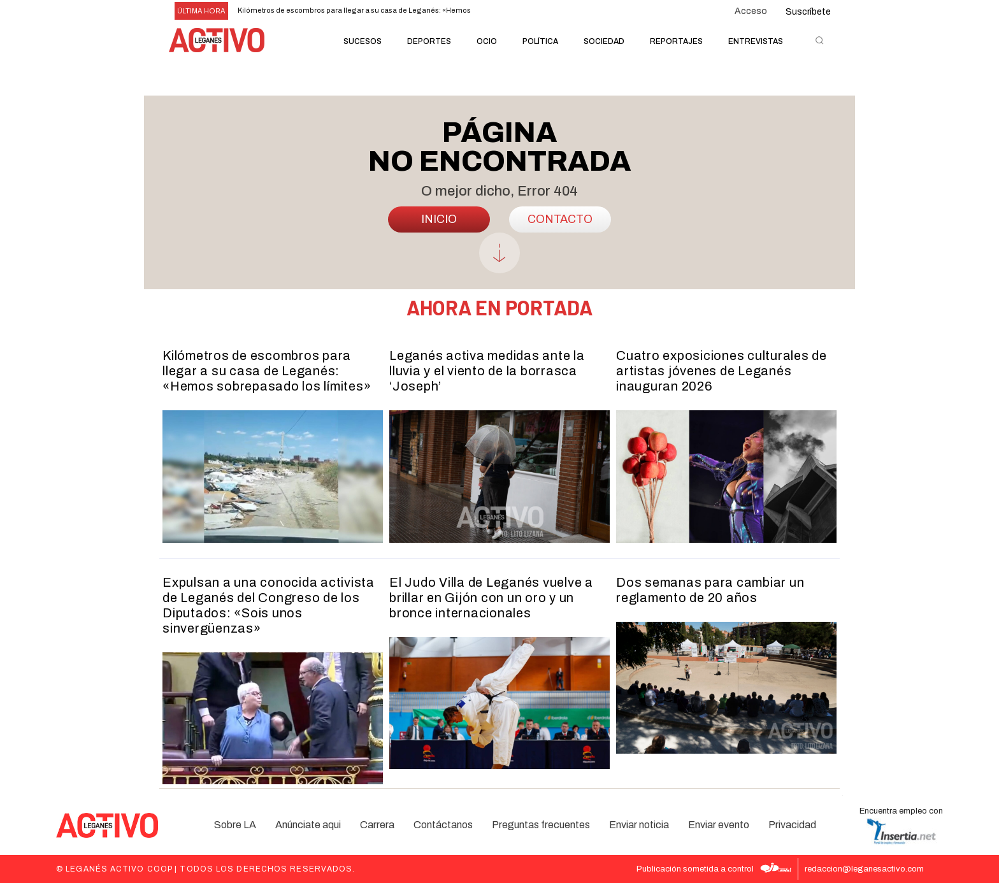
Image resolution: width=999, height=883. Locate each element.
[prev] (497, 11)
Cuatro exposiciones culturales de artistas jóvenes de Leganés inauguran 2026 (721, 370)
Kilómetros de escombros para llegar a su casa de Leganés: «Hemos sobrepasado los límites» (266, 370)
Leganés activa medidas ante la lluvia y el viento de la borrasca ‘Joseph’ (487, 370)
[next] (518, 11)
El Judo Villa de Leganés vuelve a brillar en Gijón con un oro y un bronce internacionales (491, 597)
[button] (819, 40)
